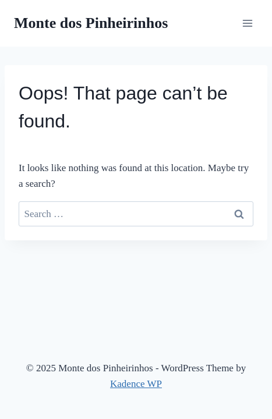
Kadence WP (136, 383)
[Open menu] (247, 23)
